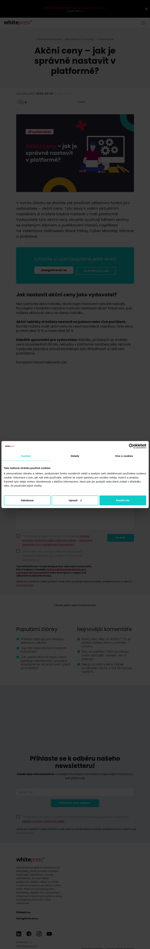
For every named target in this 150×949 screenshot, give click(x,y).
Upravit (75, 500)
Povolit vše (123, 500)
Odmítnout (27, 500)
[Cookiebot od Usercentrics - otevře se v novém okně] (131, 446)
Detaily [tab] (75, 455)
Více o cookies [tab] (124, 455)
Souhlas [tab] (26, 455)
